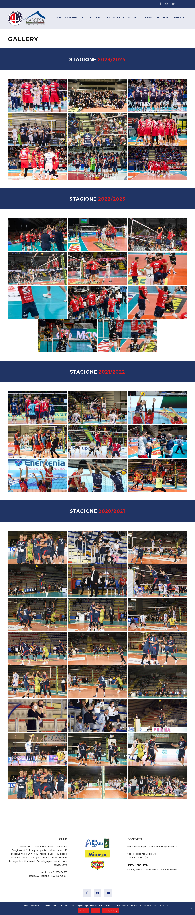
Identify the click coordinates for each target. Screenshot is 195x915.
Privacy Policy (134, 869)
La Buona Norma (168, 869)
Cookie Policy (151, 869)
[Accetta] (191, 908)
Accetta (83, 910)
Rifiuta (95, 910)
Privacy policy (110, 910)
